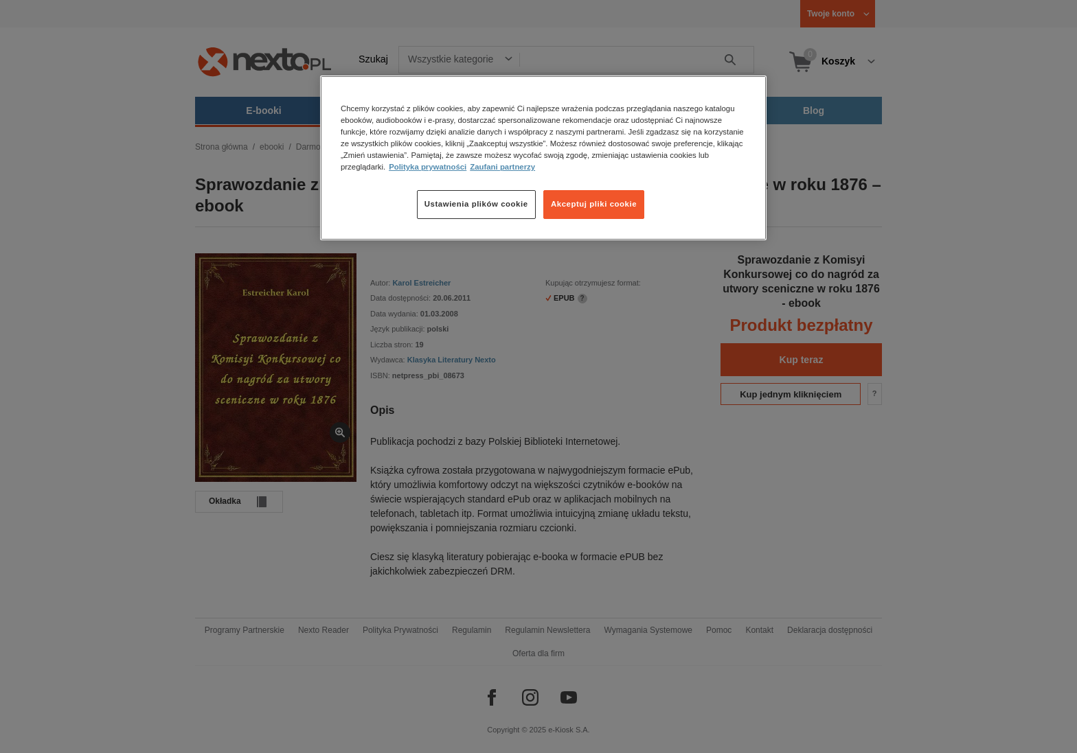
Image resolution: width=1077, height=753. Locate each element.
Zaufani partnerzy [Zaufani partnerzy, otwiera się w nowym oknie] (502, 167)
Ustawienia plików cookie (476, 204)
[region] (543, 158)
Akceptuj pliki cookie (594, 204)
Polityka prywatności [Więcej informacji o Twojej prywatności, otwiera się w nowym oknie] (427, 167)
